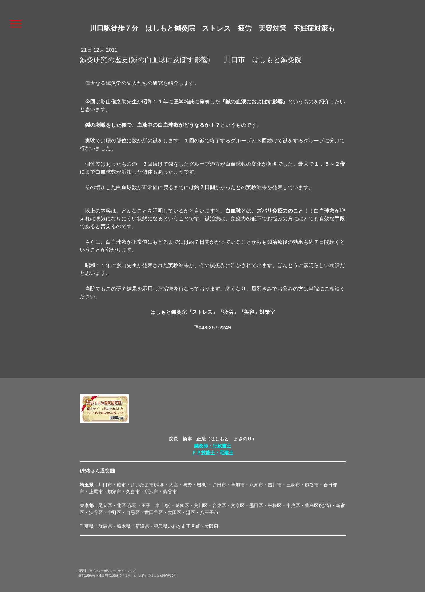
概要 (81, 571)
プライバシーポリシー (101, 571)
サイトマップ (127, 571)
